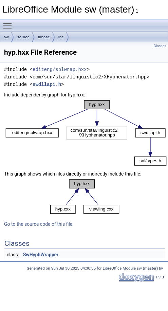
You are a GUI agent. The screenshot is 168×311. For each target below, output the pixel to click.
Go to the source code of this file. (39, 224)
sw (6, 37)
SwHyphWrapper (41, 254)
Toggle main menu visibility (9, 22)
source (23, 37)
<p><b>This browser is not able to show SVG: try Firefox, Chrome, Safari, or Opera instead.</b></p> (86, 132)
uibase (44, 37)
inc (61, 37)
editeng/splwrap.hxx (60, 69)
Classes (160, 46)
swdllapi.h (47, 84)
